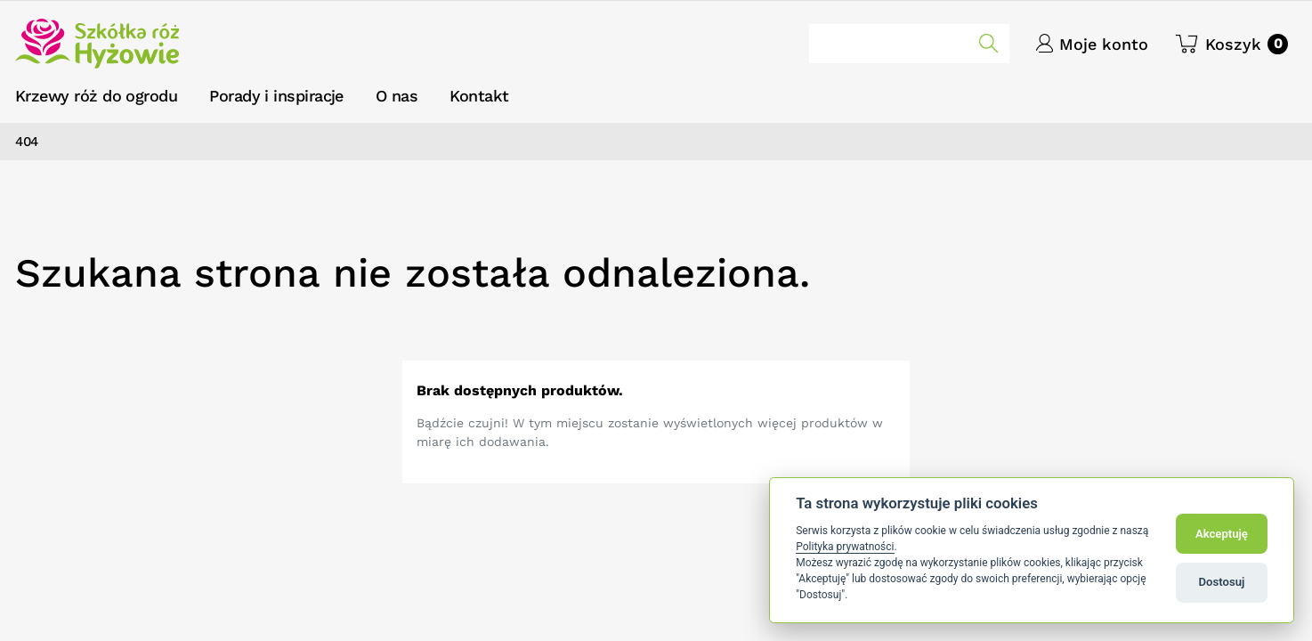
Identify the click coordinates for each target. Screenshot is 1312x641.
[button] (1231, 44)
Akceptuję (1221, 533)
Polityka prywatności (845, 546)
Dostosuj (1222, 581)
